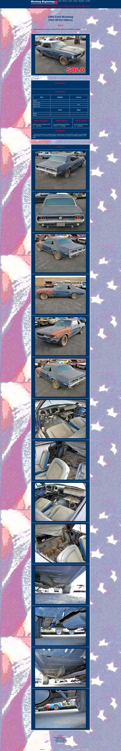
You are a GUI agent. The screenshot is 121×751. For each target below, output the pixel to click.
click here (84, 29)
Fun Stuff (86, 749)
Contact (60, 749)
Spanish (51, 749)
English (47, 749)
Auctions (68, 749)
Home (33, 749)
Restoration (77, 749)
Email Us (60, 743)
